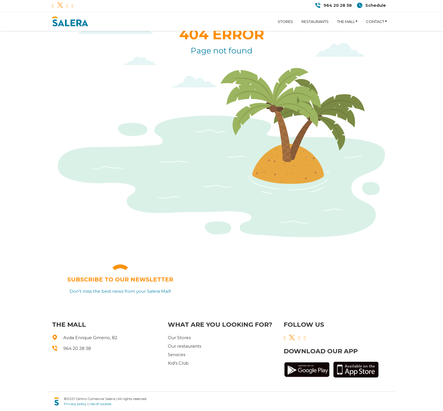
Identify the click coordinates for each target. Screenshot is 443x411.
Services (176, 354)
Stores (285, 21)
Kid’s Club (178, 363)
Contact (375, 21)
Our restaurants (184, 346)
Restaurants (315, 21)
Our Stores (179, 337)
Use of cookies (100, 404)
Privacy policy (75, 404)
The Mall (346, 21)
